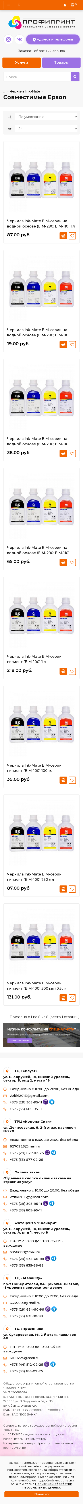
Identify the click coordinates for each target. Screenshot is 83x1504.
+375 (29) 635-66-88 (27, 1259)
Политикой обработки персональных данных (47, 1485)
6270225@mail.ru (21, 1146)
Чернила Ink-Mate (25, 91)
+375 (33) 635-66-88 (23, 1265)
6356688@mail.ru (21, 1252)
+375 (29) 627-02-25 (27, 1153)
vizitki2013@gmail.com (25, 1095)
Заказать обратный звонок (41, 51)
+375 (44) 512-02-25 (26, 1364)
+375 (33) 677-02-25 (23, 1159)
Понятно (41, 1494)
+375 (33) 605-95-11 (22, 1109)
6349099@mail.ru (22, 1303)
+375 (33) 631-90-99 (23, 1316)
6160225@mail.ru (21, 1358)
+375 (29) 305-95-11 (26, 1102)
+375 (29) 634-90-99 (27, 1309)
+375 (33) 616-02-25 (23, 1371)
